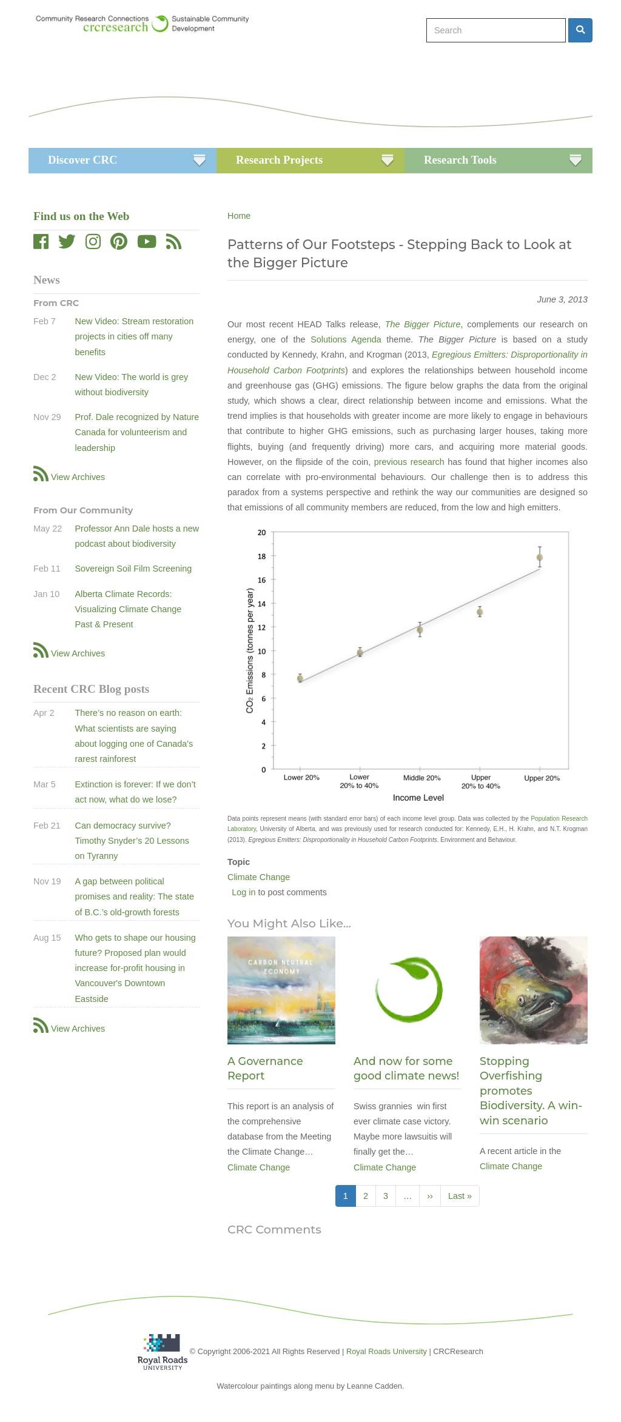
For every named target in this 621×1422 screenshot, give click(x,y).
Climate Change (258, 877)
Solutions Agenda (345, 339)
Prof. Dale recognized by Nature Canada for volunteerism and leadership (137, 432)
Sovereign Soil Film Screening (133, 568)
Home (238, 216)
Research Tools (460, 159)
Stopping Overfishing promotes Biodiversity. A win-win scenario (531, 1091)
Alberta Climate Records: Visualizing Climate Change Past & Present (128, 609)
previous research (409, 462)
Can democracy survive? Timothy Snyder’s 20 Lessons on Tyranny (132, 841)
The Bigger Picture (423, 324)
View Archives (78, 477)
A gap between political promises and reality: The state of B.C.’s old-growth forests (134, 896)
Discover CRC (82, 159)
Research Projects (279, 159)
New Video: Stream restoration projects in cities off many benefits (134, 336)
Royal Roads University (386, 1351)
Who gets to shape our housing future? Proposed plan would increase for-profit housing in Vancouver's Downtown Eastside (135, 968)
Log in (243, 892)
